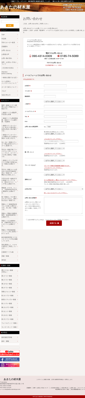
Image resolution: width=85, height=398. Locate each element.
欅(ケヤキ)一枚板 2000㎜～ (8, 271)
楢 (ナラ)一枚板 (7, 288)
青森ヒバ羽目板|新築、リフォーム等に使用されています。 (9, 231)
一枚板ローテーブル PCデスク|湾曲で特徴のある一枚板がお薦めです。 (10, 163)
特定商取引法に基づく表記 (62, 389)
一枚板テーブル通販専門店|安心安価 (9, 113)
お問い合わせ (6, 50)
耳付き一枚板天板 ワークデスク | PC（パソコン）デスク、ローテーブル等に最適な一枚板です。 (9, 153)
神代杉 (4, 260)
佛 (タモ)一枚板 (7, 284)
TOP (3, 35)
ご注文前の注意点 (8, 68)
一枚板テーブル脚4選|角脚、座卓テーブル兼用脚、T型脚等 (10, 120)
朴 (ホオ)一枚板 (7, 315)
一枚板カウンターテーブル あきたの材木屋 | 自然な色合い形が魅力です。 (9, 128)
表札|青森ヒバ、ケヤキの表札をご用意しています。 (9, 246)
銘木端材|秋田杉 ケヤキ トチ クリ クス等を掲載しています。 (9, 239)
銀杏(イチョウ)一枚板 (9, 299)
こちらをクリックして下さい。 (53, 139)
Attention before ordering (7, 72)
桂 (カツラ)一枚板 (7, 295)
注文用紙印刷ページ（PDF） (54, 65)
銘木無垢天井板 (7, 337)
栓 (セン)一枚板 (7, 311)
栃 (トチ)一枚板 (7, 303)
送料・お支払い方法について (9, 63)
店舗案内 (5, 46)
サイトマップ (81, 387)
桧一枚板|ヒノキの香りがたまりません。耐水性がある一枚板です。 (9, 198)
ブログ (4, 91)
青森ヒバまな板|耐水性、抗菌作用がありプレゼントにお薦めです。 (9, 223)
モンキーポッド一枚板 (9, 327)
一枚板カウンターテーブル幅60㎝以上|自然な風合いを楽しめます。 (9, 136)
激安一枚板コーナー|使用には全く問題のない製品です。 (9, 107)
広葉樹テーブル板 (8, 252)
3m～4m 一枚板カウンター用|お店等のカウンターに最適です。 (9, 144)
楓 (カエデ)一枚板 (7, 307)
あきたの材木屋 (15, 7)
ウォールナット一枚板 (9, 323)
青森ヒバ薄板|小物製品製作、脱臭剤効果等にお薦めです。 (9, 215)
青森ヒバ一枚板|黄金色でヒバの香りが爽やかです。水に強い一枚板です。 (9, 206)
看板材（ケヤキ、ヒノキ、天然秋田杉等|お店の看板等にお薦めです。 (9, 190)
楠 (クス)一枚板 (7, 280)
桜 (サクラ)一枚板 (7, 319)
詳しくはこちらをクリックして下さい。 (56, 193)
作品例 (4, 38)
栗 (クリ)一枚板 (7, 276)
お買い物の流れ (7, 58)
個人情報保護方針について (78, 389)
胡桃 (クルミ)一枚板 (8, 291)
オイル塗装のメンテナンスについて (9, 82)
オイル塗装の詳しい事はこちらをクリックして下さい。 (60, 180)
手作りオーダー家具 (8, 42)
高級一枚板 (5, 256)
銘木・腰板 (5, 341)
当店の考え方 (6, 95)
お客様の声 (5, 54)
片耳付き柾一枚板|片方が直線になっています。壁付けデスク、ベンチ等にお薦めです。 (9, 181)
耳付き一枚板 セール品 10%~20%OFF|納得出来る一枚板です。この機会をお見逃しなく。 (9, 172)
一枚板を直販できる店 (9, 77)
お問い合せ (73, 387)
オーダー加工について (9, 87)
